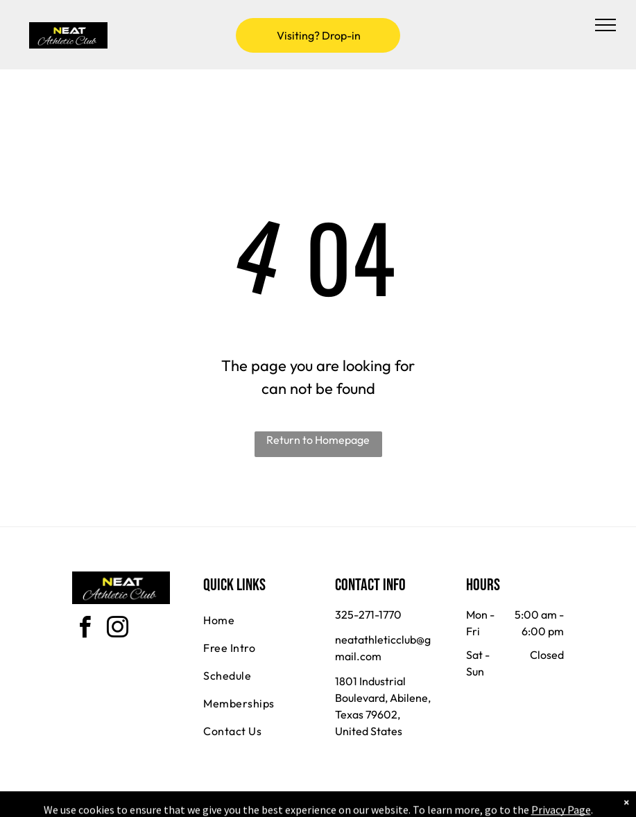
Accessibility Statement (345, 804)
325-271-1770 (368, 614)
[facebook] (84, 629)
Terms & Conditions (432, 804)
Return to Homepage (318, 440)
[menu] (605, 25)
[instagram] (117, 629)
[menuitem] (253, 620)
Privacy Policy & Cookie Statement (232, 804)
